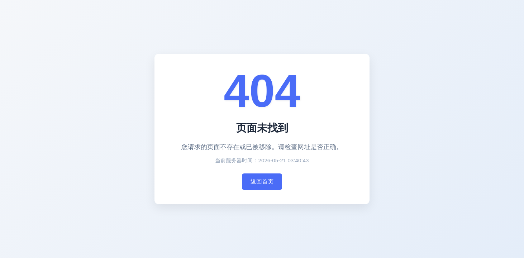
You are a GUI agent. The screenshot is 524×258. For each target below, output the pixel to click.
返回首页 (262, 181)
